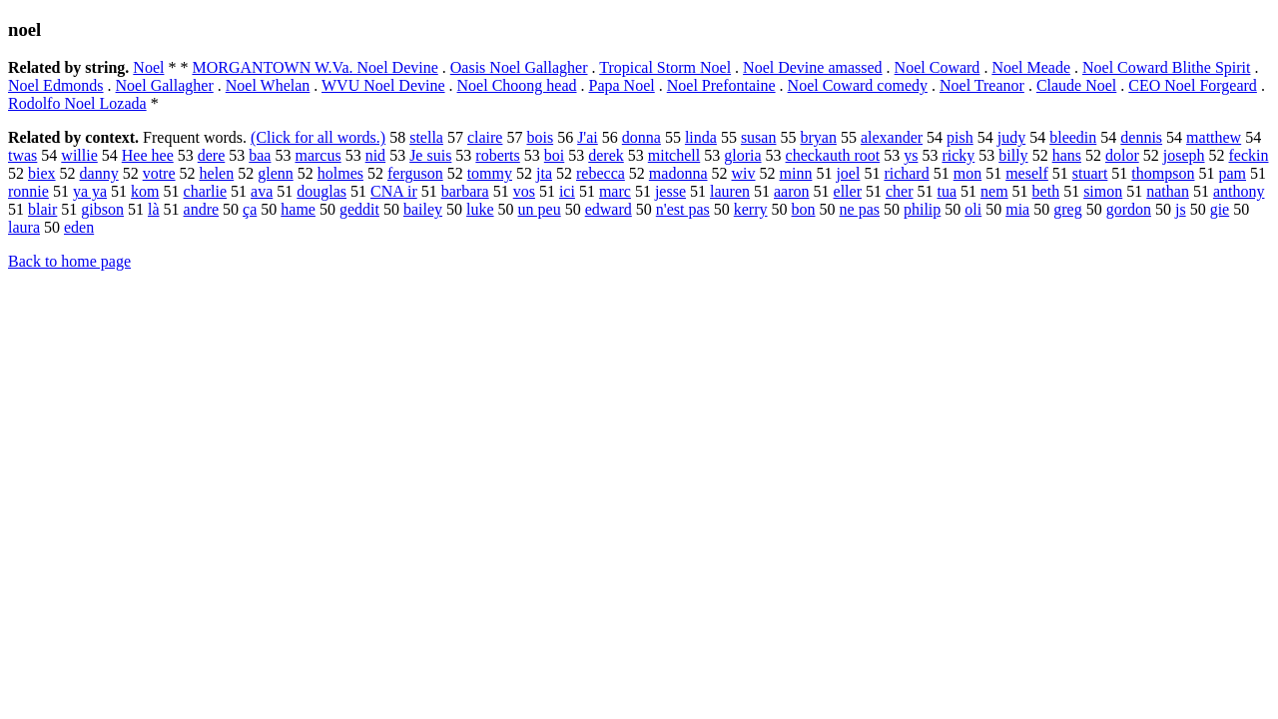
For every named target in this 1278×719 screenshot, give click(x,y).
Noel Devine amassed (813, 67)
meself (1026, 173)
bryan (818, 137)
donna (641, 137)
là (154, 209)
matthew (1213, 137)
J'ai (587, 137)
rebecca (600, 173)
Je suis (430, 155)
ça (250, 209)
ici (567, 191)
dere (212, 155)
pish (960, 137)
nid (375, 155)
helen (217, 173)
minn (796, 173)
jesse (670, 191)
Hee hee (148, 155)
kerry (751, 209)
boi (554, 155)
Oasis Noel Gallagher (519, 67)
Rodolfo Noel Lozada (77, 103)
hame (298, 209)
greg (1067, 209)
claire (485, 137)
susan (759, 137)
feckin (1249, 155)
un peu (539, 209)
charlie (206, 191)
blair (42, 209)
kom (145, 191)
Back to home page (69, 261)
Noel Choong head (517, 85)
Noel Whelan (268, 85)
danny (99, 173)
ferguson (415, 173)
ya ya (90, 191)
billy (1012, 155)
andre (202, 209)
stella (426, 137)
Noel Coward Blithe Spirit (1166, 67)
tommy (489, 173)
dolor (1122, 155)
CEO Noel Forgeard (1192, 85)
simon (1102, 191)
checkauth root (833, 155)
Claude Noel (1076, 85)
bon (804, 209)
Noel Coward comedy (858, 85)
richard (906, 173)
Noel (148, 67)
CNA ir (393, 191)
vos (524, 191)
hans (1066, 155)
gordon (1128, 209)
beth (1046, 191)
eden (79, 227)
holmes (340, 173)
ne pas (860, 209)
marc (615, 191)
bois (539, 137)
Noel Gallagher (165, 85)
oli (972, 209)
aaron (792, 191)
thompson (1162, 173)
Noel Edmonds (56, 85)
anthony (1239, 191)
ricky (958, 155)
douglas (321, 191)
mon (967, 173)
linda (701, 137)
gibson (102, 209)
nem (994, 191)
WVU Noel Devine (383, 85)
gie (1220, 209)
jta (544, 173)
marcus (317, 155)
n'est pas (683, 209)
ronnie (28, 191)
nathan (1167, 191)
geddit (359, 209)
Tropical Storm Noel (665, 67)
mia (1017, 209)
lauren (730, 191)
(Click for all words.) (318, 137)
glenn (276, 173)
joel (848, 173)
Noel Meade (1030, 67)
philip (922, 209)
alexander (892, 137)
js (1180, 209)
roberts (497, 155)
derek (606, 155)
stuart (1090, 173)
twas (22, 155)
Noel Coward (937, 67)
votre (159, 173)
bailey (422, 209)
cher (900, 191)
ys (911, 155)
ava (262, 191)
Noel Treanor (982, 85)
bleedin (1072, 137)
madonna (678, 173)
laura (24, 227)
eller (848, 191)
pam (1232, 173)
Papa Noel (622, 85)
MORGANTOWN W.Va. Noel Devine (314, 67)
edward (608, 209)
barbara (465, 191)
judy (1011, 137)
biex (42, 173)
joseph (1184, 155)
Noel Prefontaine (721, 85)
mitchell (674, 155)
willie (79, 155)
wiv (744, 173)
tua (947, 191)
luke (480, 209)
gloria (742, 155)
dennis (1141, 137)
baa (260, 155)
